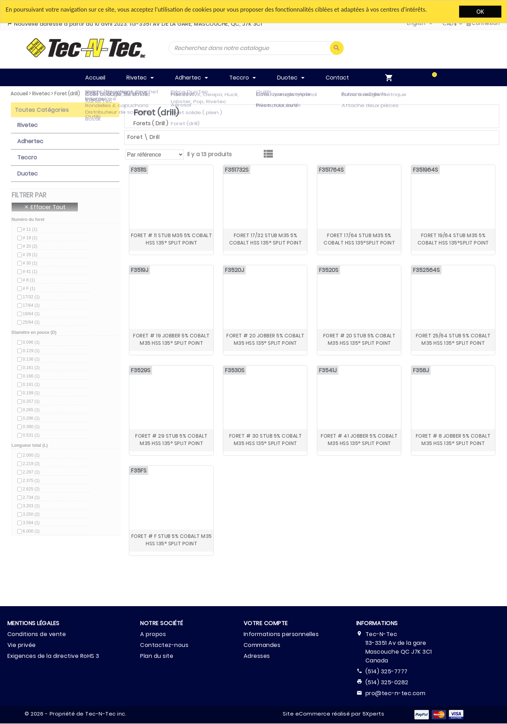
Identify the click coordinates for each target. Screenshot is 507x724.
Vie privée (21, 645)
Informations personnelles (281, 634)
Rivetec (41, 93)
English (416, 23)
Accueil (19, 93)
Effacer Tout (44, 207)
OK (480, 11)
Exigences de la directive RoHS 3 (53, 656)
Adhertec (30, 141)
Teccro (27, 157)
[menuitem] (423, 77)
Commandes (262, 645)
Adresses (257, 656)
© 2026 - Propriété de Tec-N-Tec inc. (75, 713)
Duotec (27, 174)
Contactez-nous (164, 645)
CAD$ (450, 23)
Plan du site (156, 656)
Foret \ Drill (143, 137)
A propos (153, 634)
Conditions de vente (36, 634)
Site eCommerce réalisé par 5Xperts (333, 713)
